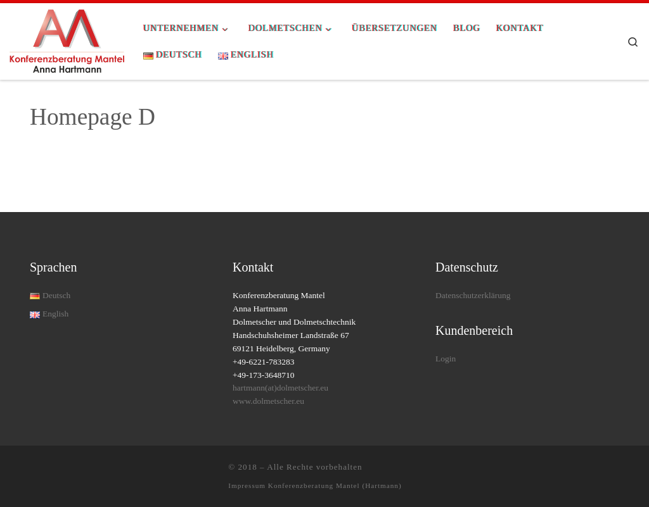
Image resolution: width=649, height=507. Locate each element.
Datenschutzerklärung (472, 295)
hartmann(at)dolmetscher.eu (280, 387)
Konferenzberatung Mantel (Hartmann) (335, 485)
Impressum (248, 485)
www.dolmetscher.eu (268, 401)
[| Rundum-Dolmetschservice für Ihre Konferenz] (67, 40)
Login (445, 358)
